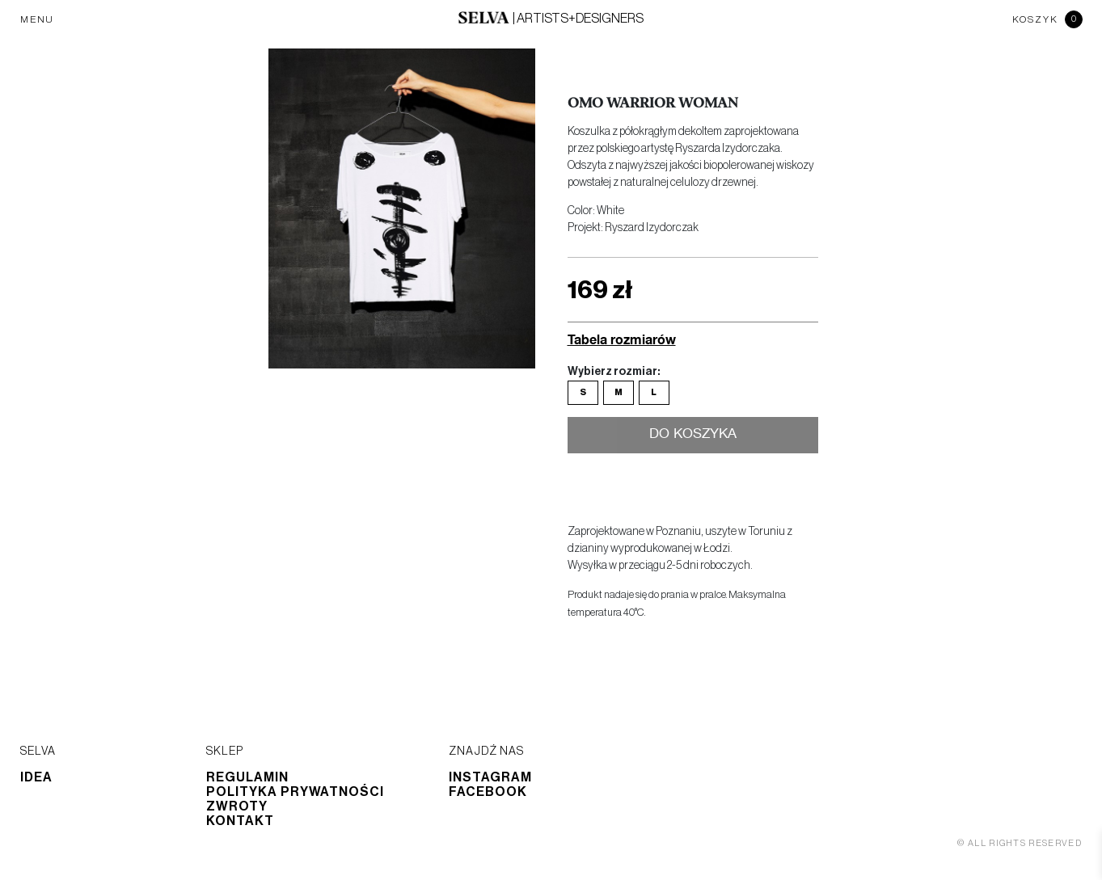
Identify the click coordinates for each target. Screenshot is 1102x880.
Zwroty (237, 806)
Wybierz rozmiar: (614, 371)
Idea (36, 777)
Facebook (488, 792)
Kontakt (240, 821)
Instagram (490, 777)
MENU (37, 19)
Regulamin (247, 777)
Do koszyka (692, 435)
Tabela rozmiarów (622, 339)
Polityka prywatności (295, 792)
